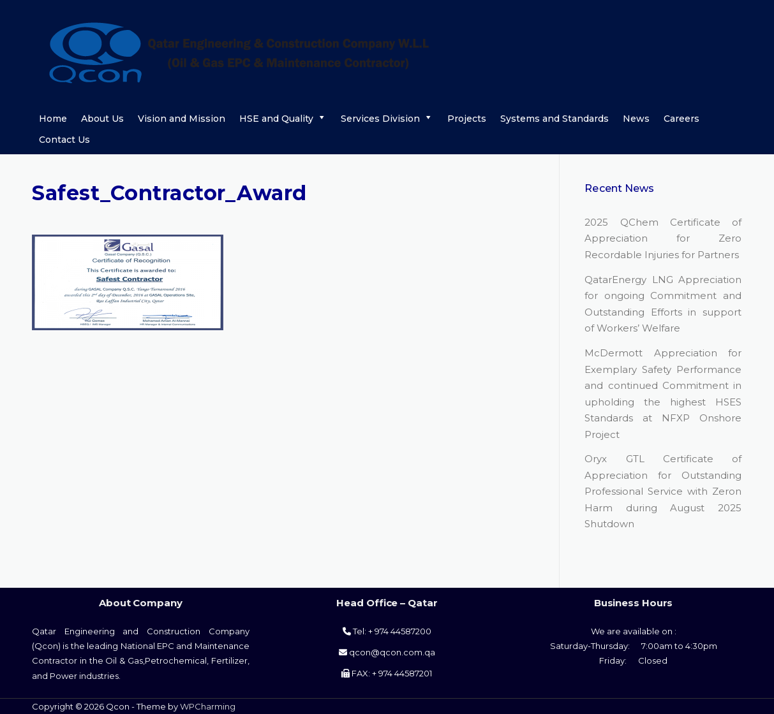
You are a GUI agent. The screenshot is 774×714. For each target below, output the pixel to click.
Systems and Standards (554, 118)
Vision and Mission (181, 118)
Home (53, 118)
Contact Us (64, 139)
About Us (102, 118)
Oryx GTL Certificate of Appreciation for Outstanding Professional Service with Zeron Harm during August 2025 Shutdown (662, 491)
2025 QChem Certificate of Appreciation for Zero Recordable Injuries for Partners (662, 238)
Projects (466, 118)
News (636, 118)
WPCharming (207, 706)
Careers (681, 118)
